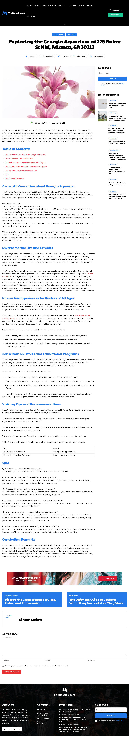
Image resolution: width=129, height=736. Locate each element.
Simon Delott (41, 123)
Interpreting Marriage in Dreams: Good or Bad (117, 105)
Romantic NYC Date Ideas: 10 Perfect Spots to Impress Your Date (117, 118)
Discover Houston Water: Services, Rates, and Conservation (30, 601)
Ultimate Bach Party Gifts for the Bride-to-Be (116, 143)
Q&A (7, 175)
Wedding (113, 100)
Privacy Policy (119, 721)
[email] (112, 73)
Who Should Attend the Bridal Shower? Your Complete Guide (116, 131)
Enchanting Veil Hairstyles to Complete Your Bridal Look (116, 170)
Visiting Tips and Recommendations (21, 171)
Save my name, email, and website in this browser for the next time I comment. (36, 666)
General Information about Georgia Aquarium (25, 155)
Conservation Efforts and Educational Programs (26, 167)
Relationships (114, 150)
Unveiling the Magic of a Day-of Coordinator (117, 184)
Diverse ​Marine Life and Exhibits (19, 159)
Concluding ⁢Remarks (14, 179)
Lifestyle (58, 34)
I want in (112, 79)
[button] (64, 24)
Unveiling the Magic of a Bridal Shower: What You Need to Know (117, 196)
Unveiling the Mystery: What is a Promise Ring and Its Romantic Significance (117, 156)
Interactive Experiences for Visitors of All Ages (25, 163)
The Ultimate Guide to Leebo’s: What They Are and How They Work (96, 601)
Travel (71, 34)
